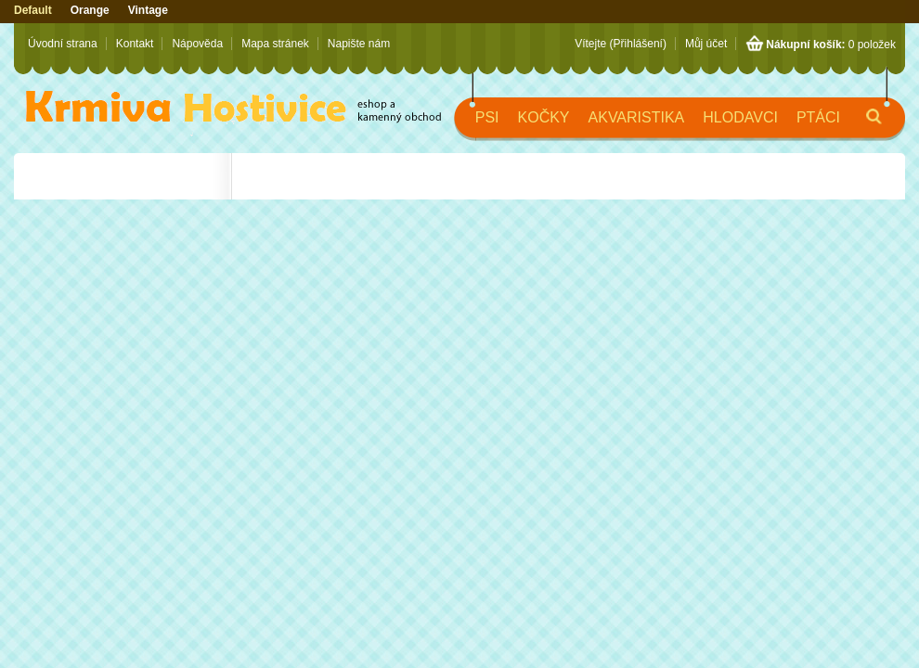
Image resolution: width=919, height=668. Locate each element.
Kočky (544, 117)
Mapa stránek (275, 43)
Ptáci (818, 117)
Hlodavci (740, 117)
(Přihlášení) (638, 43)
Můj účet (706, 43)
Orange (90, 10)
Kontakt (135, 43)
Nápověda (197, 43)
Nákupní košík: (805, 44)
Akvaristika (637, 117)
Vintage (148, 10)
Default (33, 10)
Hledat (858, 125)
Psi (487, 117)
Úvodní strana (62, 43)
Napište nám (359, 43)
